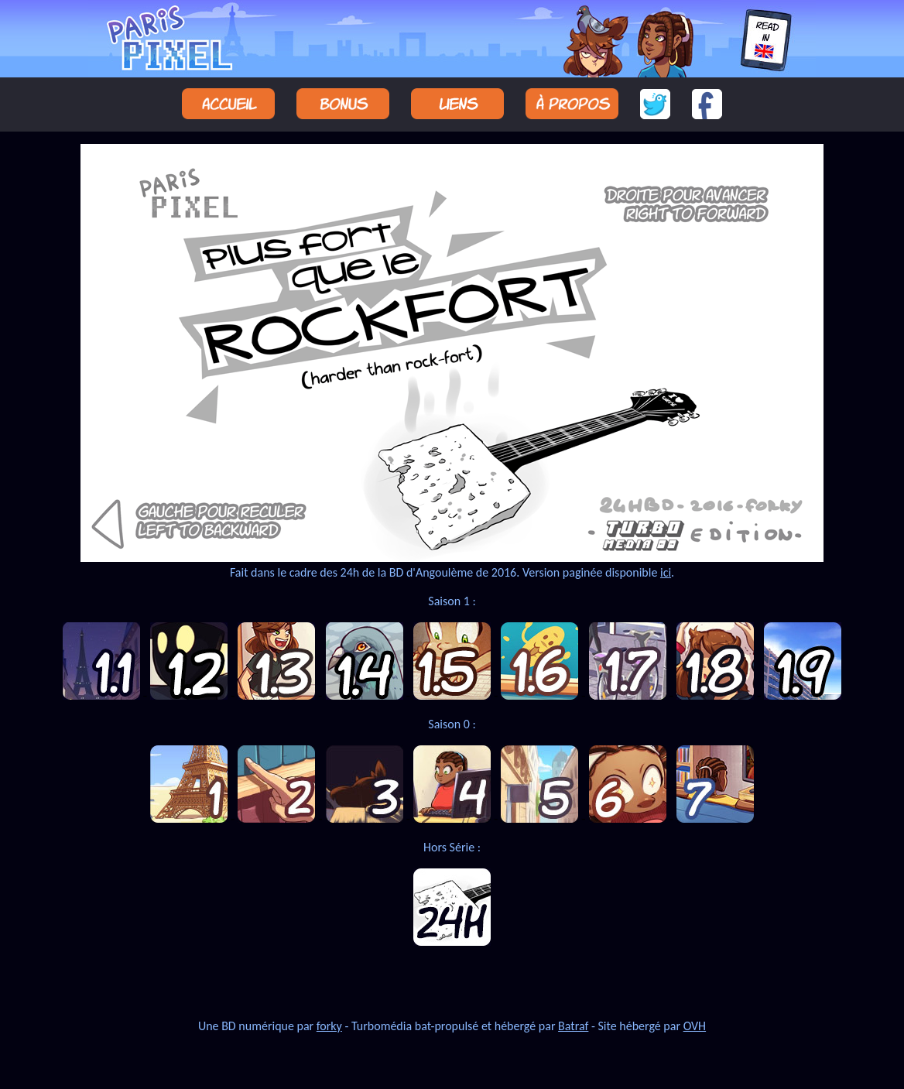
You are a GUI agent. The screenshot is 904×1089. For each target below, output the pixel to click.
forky (329, 1026)
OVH (694, 1026)
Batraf (573, 1026)
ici (665, 572)
